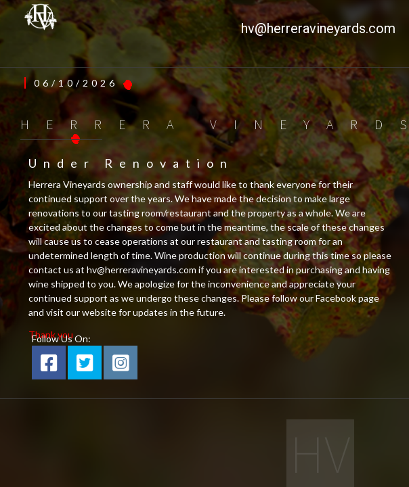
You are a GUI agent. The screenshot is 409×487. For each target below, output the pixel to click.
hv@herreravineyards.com (318, 28)
